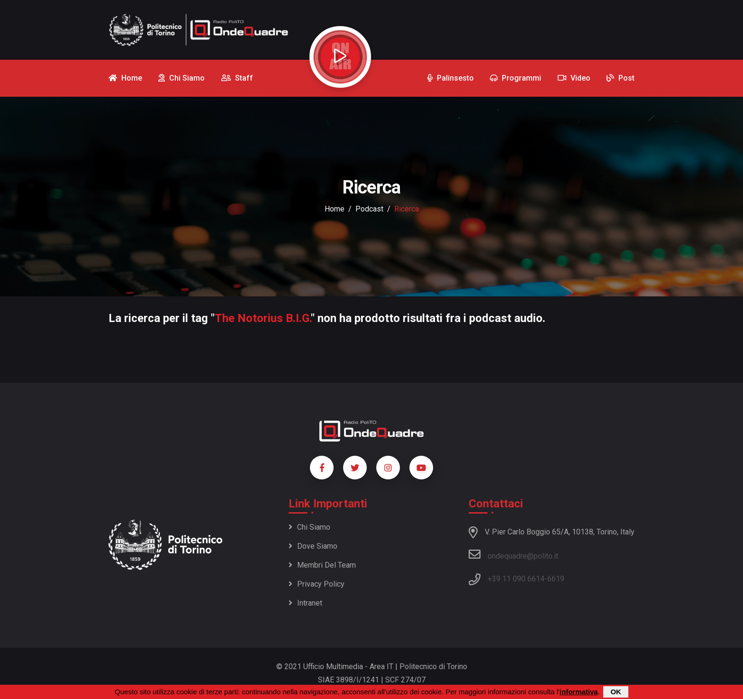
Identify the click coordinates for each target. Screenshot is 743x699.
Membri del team (322, 565)
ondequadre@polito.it (513, 554)
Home (334, 208)
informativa (579, 692)
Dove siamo (313, 546)
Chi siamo (309, 527)
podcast (369, 208)
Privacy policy (316, 584)
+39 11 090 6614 (516, 578)
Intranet (305, 602)
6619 (555, 578)
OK (615, 692)
